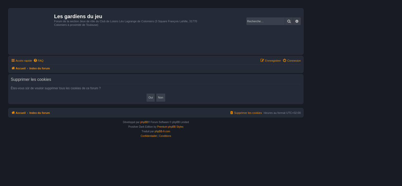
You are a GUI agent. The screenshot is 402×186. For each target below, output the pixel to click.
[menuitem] (38, 61)
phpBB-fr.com (162, 131)
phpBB (144, 122)
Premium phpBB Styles (170, 126)
